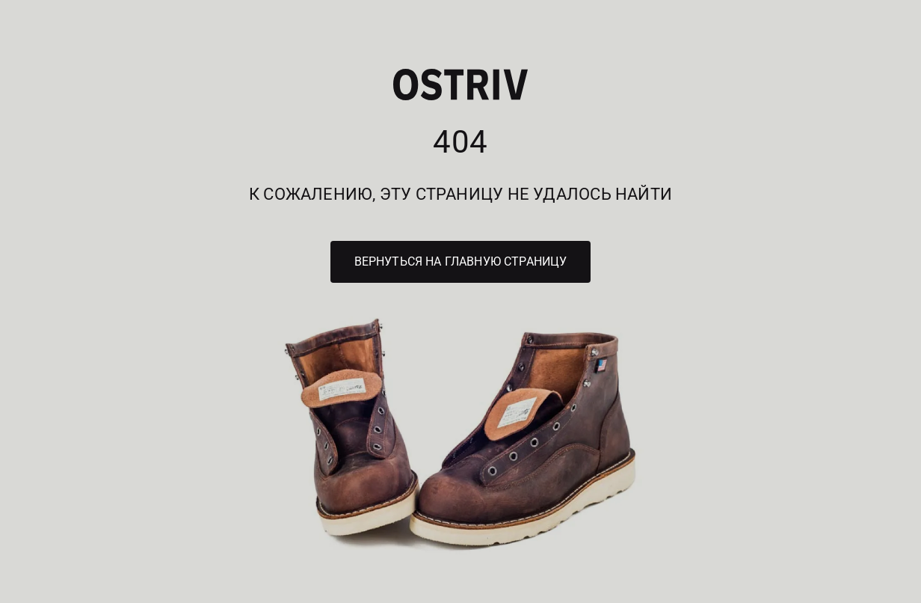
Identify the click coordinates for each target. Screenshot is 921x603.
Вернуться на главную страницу (460, 261)
